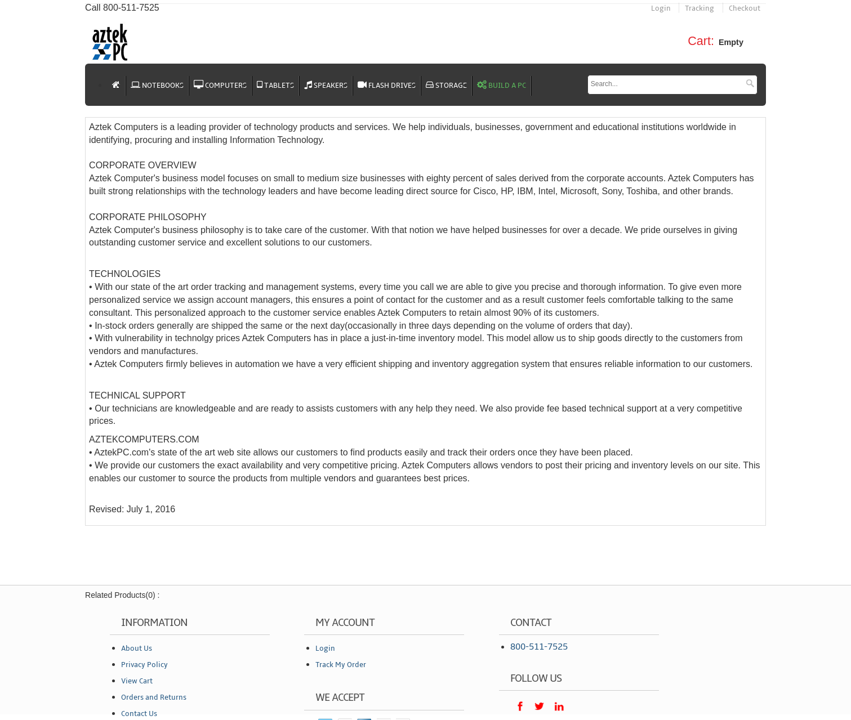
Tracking (699, 8)
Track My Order (340, 664)
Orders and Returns (153, 697)
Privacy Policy (144, 664)
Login (661, 8)
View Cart (137, 681)
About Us (136, 648)
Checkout (744, 8)
